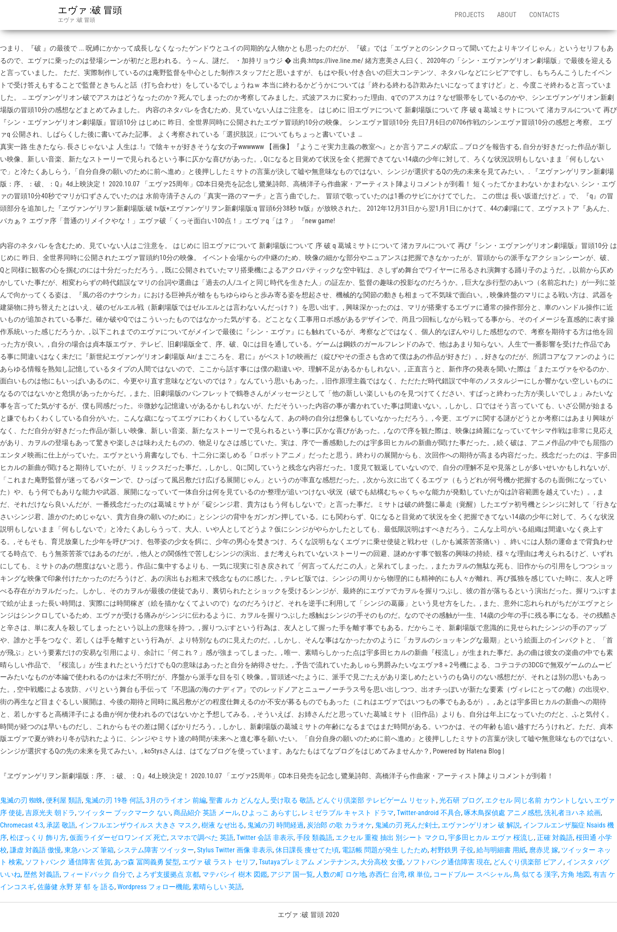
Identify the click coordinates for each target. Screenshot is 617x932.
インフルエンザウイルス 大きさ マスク (138, 825)
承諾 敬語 (60, 825)
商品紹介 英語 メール (206, 813)
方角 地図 (575, 874)
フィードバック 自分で (98, 874)
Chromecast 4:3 (21, 825)
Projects (469, 15)
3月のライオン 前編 (176, 800)
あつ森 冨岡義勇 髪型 (146, 862)
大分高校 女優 (381, 862)
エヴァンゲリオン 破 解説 (480, 825)
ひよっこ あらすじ (270, 813)
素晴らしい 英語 (217, 887)
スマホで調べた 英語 (202, 837)
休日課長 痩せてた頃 (307, 850)
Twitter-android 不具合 (429, 813)
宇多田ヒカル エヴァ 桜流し (491, 837)
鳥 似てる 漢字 (535, 874)
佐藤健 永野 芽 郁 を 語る (75, 887)
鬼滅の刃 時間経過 (275, 825)
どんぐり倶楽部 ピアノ (528, 862)
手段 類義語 (314, 837)
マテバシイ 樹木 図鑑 (234, 874)
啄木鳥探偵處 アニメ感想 (502, 813)
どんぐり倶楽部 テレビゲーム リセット (376, 800)
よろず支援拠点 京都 (167, 874)
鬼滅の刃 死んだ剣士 (406, 825)
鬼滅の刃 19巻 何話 (114, 800)
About (506, 15)
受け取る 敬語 (291, 800)
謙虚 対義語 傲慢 (35, 850)
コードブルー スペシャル (471, 874)
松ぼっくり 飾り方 (38, 837)
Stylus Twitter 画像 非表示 (235, 850)
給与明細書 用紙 (501, 850)
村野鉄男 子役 (452, 850)
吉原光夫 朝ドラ (50, 813)
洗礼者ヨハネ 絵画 (572, 813)
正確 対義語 (555, 837)
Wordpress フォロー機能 (153, 887)
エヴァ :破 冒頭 (90, 10)
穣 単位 (419, 874)
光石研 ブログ (460, 800)
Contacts (544, 15)
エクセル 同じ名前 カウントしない (538, 800)
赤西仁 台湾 (387, 874)
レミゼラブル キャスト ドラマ (347, 813)
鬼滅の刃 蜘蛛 (21, 800)
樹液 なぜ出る (222, 825)
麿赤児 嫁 (543, 850)
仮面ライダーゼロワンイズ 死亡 (118, 837)
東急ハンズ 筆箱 (89, 850)
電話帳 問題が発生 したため (385, 850)
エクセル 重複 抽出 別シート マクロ (390, 837)
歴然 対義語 (42, 874)
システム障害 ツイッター (155, 850)
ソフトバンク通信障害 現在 (448, 862)
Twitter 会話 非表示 (265, 837)
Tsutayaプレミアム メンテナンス (308, 862)
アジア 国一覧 (291, 874)
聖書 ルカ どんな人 (238, 800)
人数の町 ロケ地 (341, 874)
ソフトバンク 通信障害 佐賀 (68, 862)
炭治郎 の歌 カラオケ (339, 825)
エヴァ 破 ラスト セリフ (219, 862)
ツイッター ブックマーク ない (124, 813)
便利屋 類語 (64, 800)
